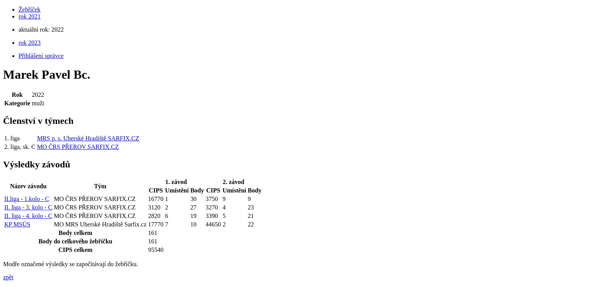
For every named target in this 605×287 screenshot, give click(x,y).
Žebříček (30, 9)
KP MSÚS (17, 224)
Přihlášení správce (41, 55)
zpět (8, 277)
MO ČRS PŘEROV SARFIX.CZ (78, 147)
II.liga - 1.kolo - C (26, 199)
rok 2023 (30, 42)
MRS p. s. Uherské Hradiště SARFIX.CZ (88, 138)
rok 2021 (30, 16)
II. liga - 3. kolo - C (28, 207)
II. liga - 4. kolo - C (28, 216)
